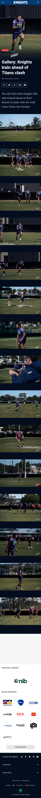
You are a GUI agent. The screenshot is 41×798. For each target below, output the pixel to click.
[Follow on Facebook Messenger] (37, 757)
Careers (8, 785)
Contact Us (20, 785)
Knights (5, 50)
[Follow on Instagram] (33, 757)
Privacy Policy (25, 780)
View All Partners (20, 747)
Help (13, 785)
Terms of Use (16, 780)
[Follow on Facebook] (26, 757)
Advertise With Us (30, 785)
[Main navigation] (3, 2)
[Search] (38, 2)
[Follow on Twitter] (30, 757)
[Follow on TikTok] (22, 757)
